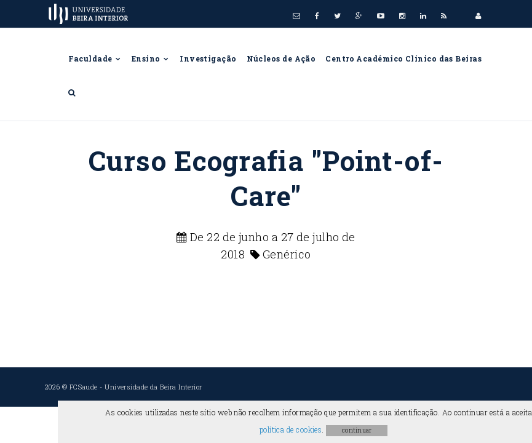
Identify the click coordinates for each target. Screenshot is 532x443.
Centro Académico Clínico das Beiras (403, 58)
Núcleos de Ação (281, 58)
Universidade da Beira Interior (153, 386)
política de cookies (291, 429)
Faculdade (95, 58)
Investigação (208, 58)
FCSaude (83, 386)
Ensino (151, 58)
